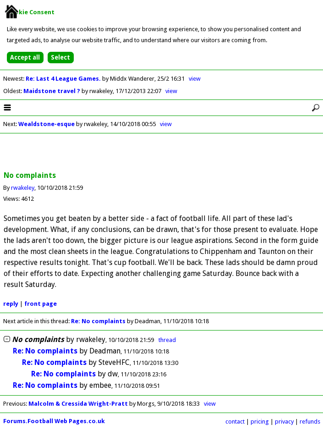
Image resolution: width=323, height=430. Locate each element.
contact (235, 421)
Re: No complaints (99, 321)
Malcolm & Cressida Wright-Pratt (78, 403)
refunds (310, 421)
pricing (260, 421)
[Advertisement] (162, 152)
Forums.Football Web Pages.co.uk (54, 421)
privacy (284, 421)
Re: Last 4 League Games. (64, 78)
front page (40, 303)
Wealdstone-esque (46, 124)
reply (10, 303)
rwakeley (22, 187)
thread (167, 339)
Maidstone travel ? (52, 91)
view (195, 78)
